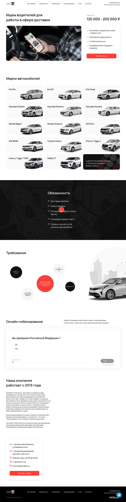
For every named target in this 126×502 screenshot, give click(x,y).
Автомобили (31, 4)
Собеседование (69, 4)
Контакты (88, 4)
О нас (80, 4)
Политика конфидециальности (14, 497)
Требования (56, 4)
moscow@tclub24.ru (21, 466)
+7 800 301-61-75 (19, 462)
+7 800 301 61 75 (114, 3)
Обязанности (43, 4)
